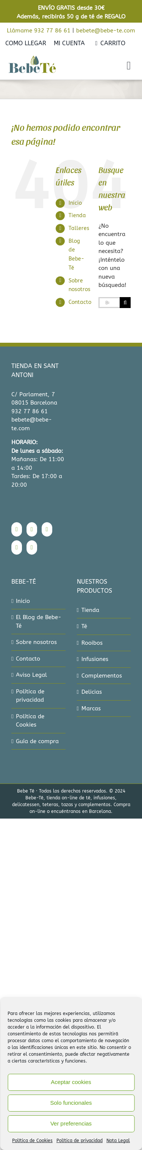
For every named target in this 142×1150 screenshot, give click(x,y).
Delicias (91, 691)
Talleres (79, 228)
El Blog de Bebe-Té (38, 621)
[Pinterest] (16, 547)
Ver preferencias (71, 1123)
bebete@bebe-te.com (105, 30)
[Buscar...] (109, 302)
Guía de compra (37, 741)
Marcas (91, 708)
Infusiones (94, 659)
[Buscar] (125, 302)
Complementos (101, 675)
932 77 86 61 (29, 411)
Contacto (80, 302)
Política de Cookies (32, 1140)
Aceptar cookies (71, 1082)
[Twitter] (47, 529)
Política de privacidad (79, 1140)
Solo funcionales (71, 1102)
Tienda (77, 215)
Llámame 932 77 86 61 (38, 30)
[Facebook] (16, 529)
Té (84, 626)
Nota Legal (118, 1140)
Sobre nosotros (36, 642)
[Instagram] (32, 529)
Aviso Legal (31, 675)
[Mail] (32, 547)
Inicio (75, 203)
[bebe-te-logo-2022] (32, 58)
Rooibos (92, 642)
